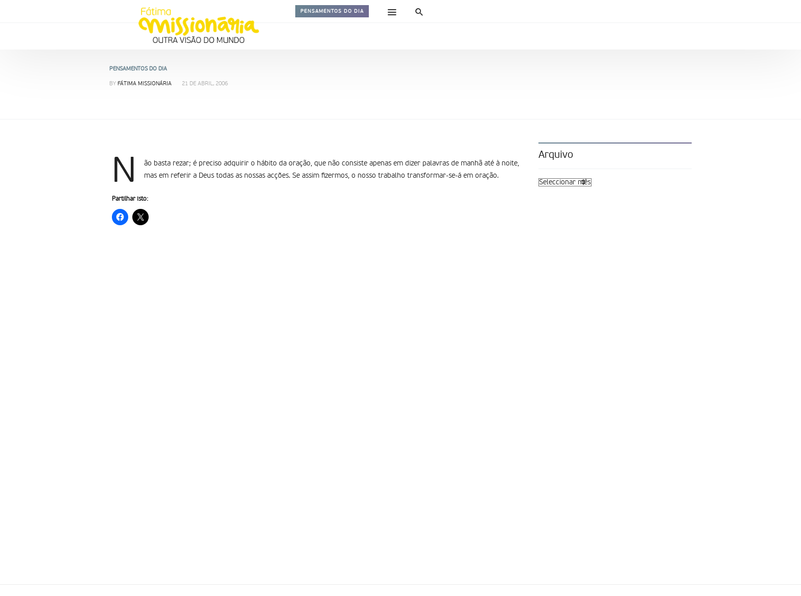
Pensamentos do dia (332, 11)
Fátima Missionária (144, 84)
